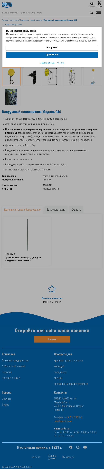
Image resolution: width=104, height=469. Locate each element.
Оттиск (60, 63)
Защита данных (47, 63)
